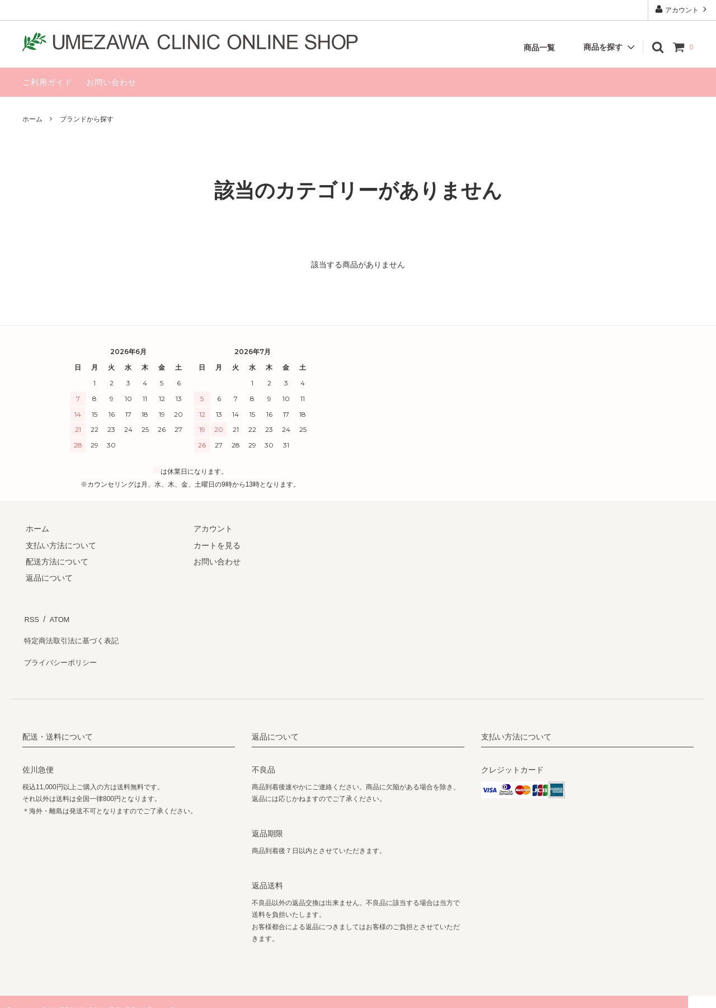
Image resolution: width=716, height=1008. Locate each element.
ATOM (56, 617)
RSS (30, 617)
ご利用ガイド (47, 82)
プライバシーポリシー (61, 649)
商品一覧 (539, 47)
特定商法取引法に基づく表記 (73, 633)
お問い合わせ (111, 82)
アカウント (682, 9)
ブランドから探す (87, 119)
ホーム (32, 119)
